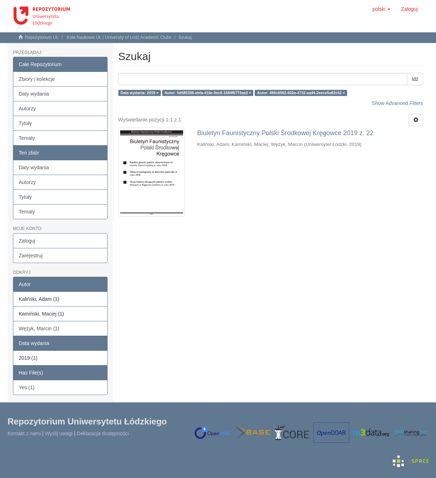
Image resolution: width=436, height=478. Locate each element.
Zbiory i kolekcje (37, 79)
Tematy (27, 138)
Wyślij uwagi (59, 433)
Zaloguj (27, 241)
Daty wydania (34, 94)
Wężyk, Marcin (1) (39, 328)
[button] (381, 9)
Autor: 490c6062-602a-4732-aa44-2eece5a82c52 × (301, 93)
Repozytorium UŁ (42, 37)
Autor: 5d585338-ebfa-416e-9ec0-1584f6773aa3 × (207, 93)
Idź (415, 79)
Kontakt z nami (24, 433)
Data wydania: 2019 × (140, 93)
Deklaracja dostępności (103, 433)
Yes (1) (27, 387)
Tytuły (25, 123)
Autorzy (27, 108)
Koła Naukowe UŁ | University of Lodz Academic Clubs (119, 37)
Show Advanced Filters (397, 103)
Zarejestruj (30, 255)
